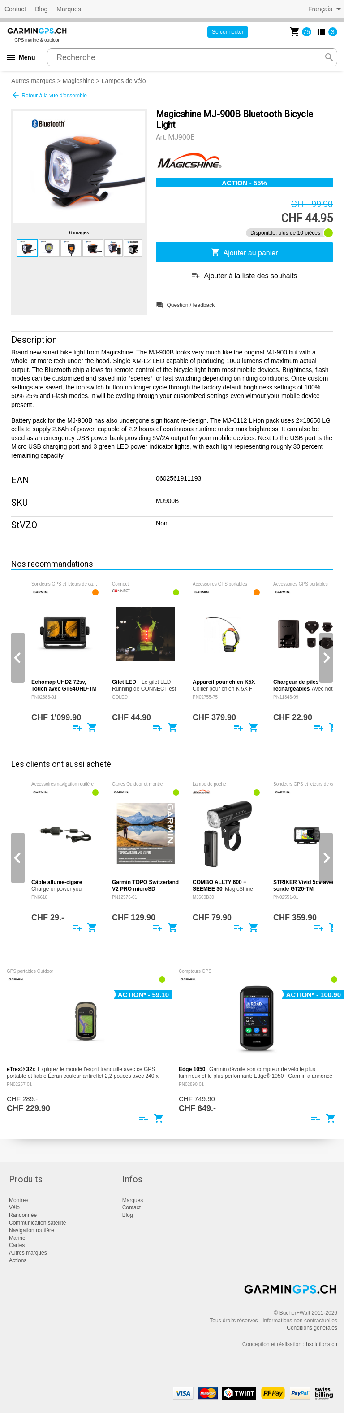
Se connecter (228, 32)
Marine (17, 1238)
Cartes (17, 1245)
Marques (68, 9)
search (329, 57)
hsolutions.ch (321, 1344)
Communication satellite (37, 1223)
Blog (41, 9)
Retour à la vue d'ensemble (49, 95)
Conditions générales (312, 1328)
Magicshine (79, 80)
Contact (15, 9)
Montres (18, 1200)
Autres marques (33, 80)
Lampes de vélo (124, 80)
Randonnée (23, 1215)
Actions (17, 1260)
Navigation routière (31, 1230)
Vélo (14, 1207)
